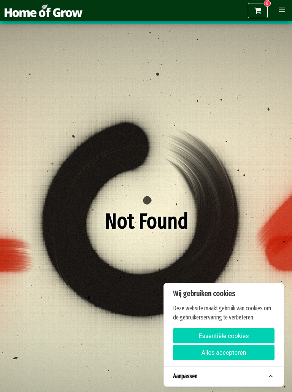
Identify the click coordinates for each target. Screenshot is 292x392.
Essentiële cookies (223, 336)
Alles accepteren (223, 352)
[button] (282, 10)
